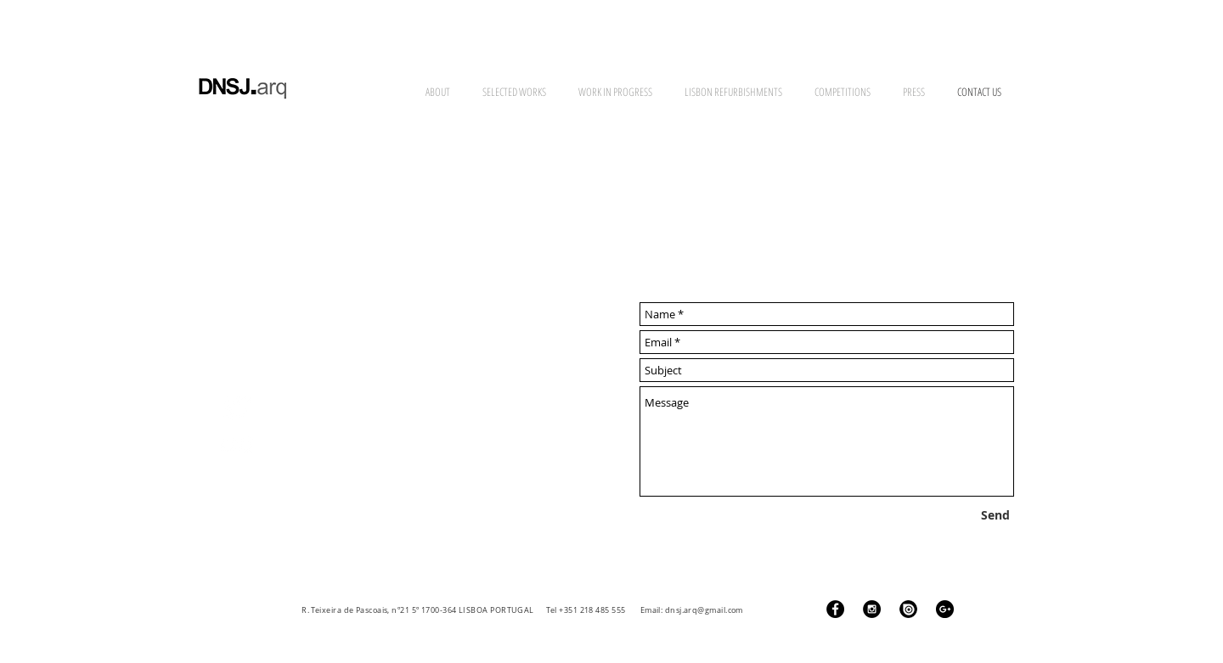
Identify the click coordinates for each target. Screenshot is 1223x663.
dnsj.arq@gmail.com (704, 610)
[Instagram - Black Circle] (872, 609)
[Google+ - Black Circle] (945, 609)
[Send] (995, 515)
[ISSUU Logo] (908, 609)
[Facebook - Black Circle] (835, 609)
